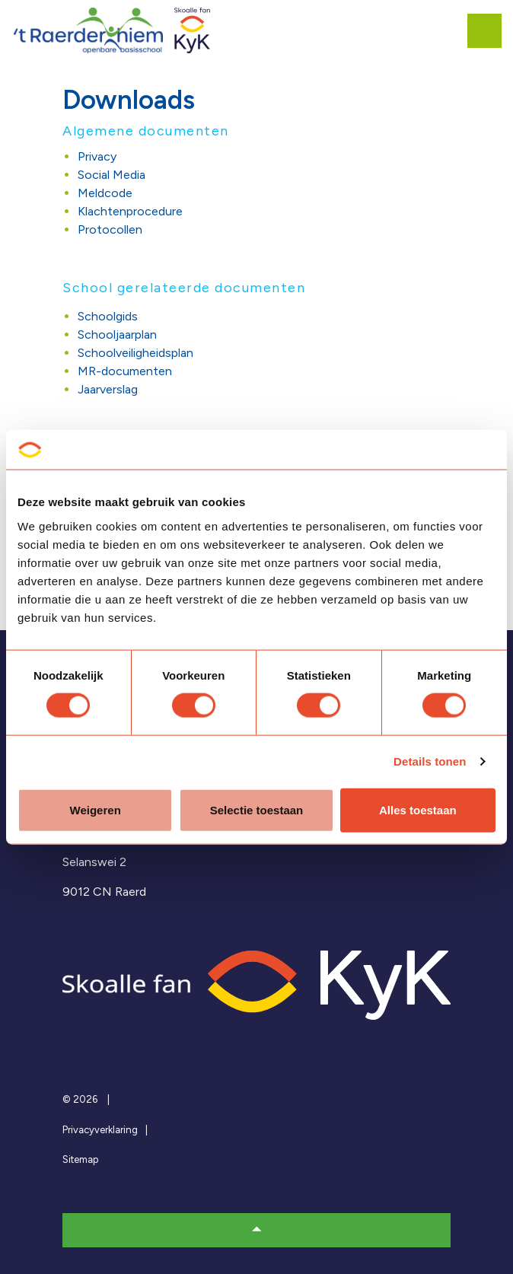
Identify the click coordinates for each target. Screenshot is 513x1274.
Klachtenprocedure (130, 211)
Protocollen (110, 229)
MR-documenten (125, 371)
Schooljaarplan (117, 334)
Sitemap (80, 1159)
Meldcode (105, 193)
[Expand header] (490, 30)
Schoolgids (108, 316)
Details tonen (430, 761)
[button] (256, 1230)
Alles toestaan (418, 809)
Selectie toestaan (257, 809)
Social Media (111, 174)
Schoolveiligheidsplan (135, 353)
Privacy (97, 156)
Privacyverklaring (100, 1129)
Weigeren (95, 809)
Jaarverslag (108, 389)
